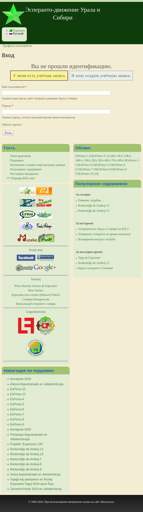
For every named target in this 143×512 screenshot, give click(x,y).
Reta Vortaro (35, 290)
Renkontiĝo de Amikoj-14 (26, 454)
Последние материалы (24, 173)
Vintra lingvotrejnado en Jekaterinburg (35, 474)
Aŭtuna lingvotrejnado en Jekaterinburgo (36, 384)
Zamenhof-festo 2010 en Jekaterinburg (35, 488)
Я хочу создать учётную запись (100, 75)
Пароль (7, 105)
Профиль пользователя (17, 45)
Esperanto (17, 30)
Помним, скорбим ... (91, 200)
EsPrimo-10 (18, 389)
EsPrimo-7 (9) (88, 169)
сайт (96, 501)
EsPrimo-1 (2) (83, 155)
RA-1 (115, 155)
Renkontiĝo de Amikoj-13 (26, 449)
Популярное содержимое (26, 169)
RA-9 (122, 160)
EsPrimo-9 (17, 424)
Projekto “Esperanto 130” (26, 444)
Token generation (20, 155)
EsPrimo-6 (17, 409)
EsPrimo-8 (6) (105, 169)
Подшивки (16, 160)
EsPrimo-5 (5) (104, 164)
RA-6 (103, 160)
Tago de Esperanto (89, 257)
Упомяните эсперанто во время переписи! (104, 234)
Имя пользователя (14, 86)
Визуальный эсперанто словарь (35, 303)
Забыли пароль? (12, 124)
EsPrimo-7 (17, 414)
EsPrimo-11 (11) (102, 155)
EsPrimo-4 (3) (87, 164)
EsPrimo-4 (17, 399)
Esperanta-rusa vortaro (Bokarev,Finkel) (36, 294)
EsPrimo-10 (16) (89, 173)
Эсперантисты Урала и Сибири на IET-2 (103, 228)
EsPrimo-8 (17, 419)
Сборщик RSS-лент (22, 178)
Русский (16, 33)
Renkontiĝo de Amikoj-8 (26, 464)
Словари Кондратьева (36, 299)
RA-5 (96, 160)
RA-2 (89, 160)
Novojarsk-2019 (20, 379)
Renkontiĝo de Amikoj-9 (26, 469)
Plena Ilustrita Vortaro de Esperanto (36, 285)
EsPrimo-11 (18, 394)
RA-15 (82, 160)
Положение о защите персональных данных (38, 164)
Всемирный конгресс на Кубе (96, 239)
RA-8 (116, 160)
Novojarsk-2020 (20, 429)
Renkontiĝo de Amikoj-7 (26, 459)
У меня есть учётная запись (39, 75)
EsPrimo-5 (17, 404)
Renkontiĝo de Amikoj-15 (93, 210)
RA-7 (109, 160)
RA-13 (123, 155)
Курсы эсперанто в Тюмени (95, 268)
